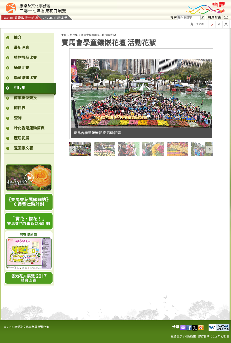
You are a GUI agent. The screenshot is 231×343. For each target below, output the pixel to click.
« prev (72, 149)
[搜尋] (189, 17)
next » (209, 149)
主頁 (63, 35)
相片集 (74, 35)
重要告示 (176, 336)
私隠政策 (190, 336)
